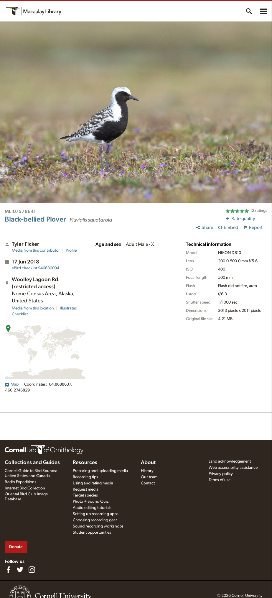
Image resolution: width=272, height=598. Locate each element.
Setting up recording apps (95, 514)
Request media (85, 489)
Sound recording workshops (98, 526)
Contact (148, 483)
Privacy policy (221, 474)
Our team (149, 477)
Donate (16, 547)
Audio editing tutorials (92, 508)
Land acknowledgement (230, 461)
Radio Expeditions (20, 482)
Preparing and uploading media (100, 471)
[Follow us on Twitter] (20, 569)
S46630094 (35, 268)
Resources (85, 462)
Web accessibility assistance (233, 468)
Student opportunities (92, 532)
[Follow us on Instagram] (31, 569)
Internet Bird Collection (25, 488)
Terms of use (219, 480)
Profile (71, 250)
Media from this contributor (36, 250)
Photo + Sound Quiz (90, 501)
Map (12, 384)
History (147, 471)
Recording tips (85, 477)
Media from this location (33, 308)
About (148, 462)
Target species (85, 495)
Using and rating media (93, 483)
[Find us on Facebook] (8, 569)
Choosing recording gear (95, 520)
